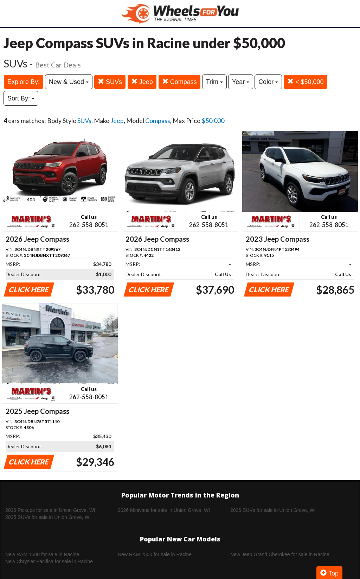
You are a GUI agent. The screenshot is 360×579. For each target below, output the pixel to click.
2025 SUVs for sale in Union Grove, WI (48, 517)
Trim (214, 81)
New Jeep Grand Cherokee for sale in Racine (279, 554)
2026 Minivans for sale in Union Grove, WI (164, 510)
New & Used (69, 81)
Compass (179, 81)
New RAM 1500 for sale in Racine (42, 554)
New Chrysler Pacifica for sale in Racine (49, 561)
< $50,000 (305, 81)
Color (268, 81)
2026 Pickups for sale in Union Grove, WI (50, 510)
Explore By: (23, 81)
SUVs (110, 81)
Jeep (142, 81)
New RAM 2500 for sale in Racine (155, 554)
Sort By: (20, 98)
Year (240, 81)
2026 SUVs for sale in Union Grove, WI (273, 510)
